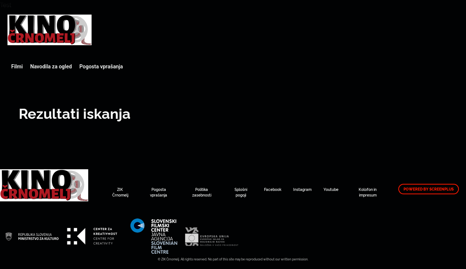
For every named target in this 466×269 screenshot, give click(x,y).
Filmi (17, 66)
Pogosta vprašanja (101, 66)
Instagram (302, 189)
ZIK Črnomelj (120, 192)
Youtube (331, 189)
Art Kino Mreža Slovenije (49, 29)
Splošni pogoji (240, 192)
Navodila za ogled (51, 66)
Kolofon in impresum (368, 192)
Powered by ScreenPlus (429, 189)
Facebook (272, 189)
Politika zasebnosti (201, 192)
